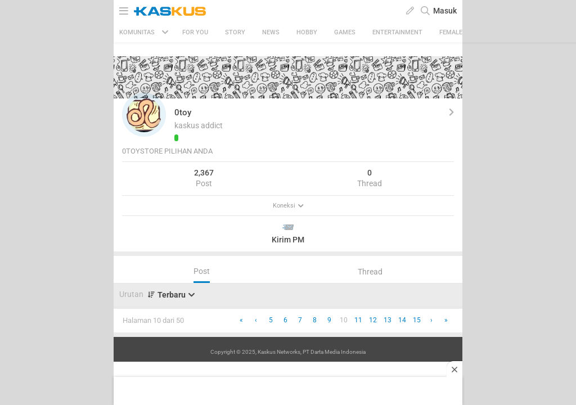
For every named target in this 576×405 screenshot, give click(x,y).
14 (402, 320)
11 (358, 320)
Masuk (445, 10)
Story (235, 32)
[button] (144, 115)
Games (345, 32)
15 (417, 320)
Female (450, 32)
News (271, 32)
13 (388, 320)
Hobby (306, 32)
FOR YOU (195, 32)
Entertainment (397, 32)
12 (373, 320)
